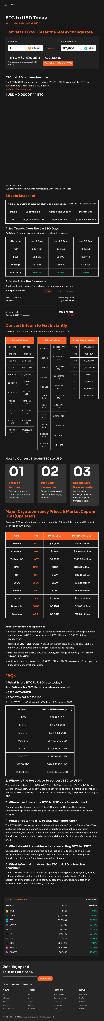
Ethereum (7, 998)
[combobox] (35, 48)
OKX (55, 1009)
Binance (6, 1002)
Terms (5, 984)
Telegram (83, 994)
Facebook (83, 1005)
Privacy (15, 984)
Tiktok (81, 1009)
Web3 (30, 1005)
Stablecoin (7, 1005)
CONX (11, 925)
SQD (10, 943)
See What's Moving (58, 63)
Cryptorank (58, 1005)
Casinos (31, 1009)
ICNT (10, 929)
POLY (10, 915)
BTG (10, 911)
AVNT (10, 934)
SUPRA (11, 947)
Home (12, 5)
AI (29, 994)
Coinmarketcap (60, 998)
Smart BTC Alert (54, 58)
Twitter (82, 998)
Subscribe (45, 978)
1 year (48, 291)
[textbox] (35, 48)
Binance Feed (59, 994)
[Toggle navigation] (5, 5)
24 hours (69, 291)
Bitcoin (5, 994)
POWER (11, 952)
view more (91, 899)
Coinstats (58, 1002)
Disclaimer (27, 984)
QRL (10, 938)
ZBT (10, 920)
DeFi (30, 998)
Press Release (8, 1009)
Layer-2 (31, 1002)
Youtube (82, 1002)
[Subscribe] (20, 978)
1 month (58, 291)
